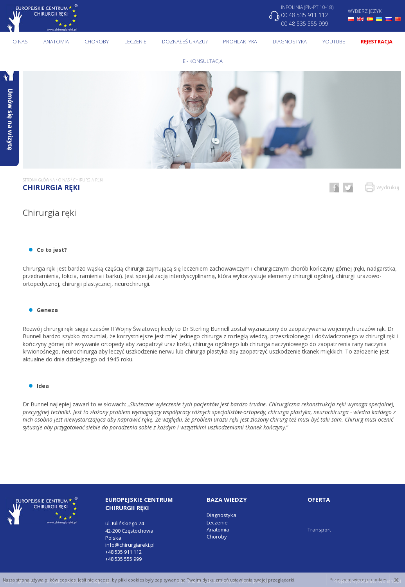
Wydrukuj (382, 187)
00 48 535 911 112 (304, 15)
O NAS (20, 41)
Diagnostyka (290, 41)
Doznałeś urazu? (184, 41)
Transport (319, 529)
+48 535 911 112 (123, 551)
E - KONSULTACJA (203, 61)
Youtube (333, 41)
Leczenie (135, 41)
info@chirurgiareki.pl (130, 544)
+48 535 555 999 (123, 558)
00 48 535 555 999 (304, 23)
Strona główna (39, 180)
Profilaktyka (240, 41)
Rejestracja (376, 41)
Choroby (97, 41)
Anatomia (56, 41)
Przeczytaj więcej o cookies (358, 580)
